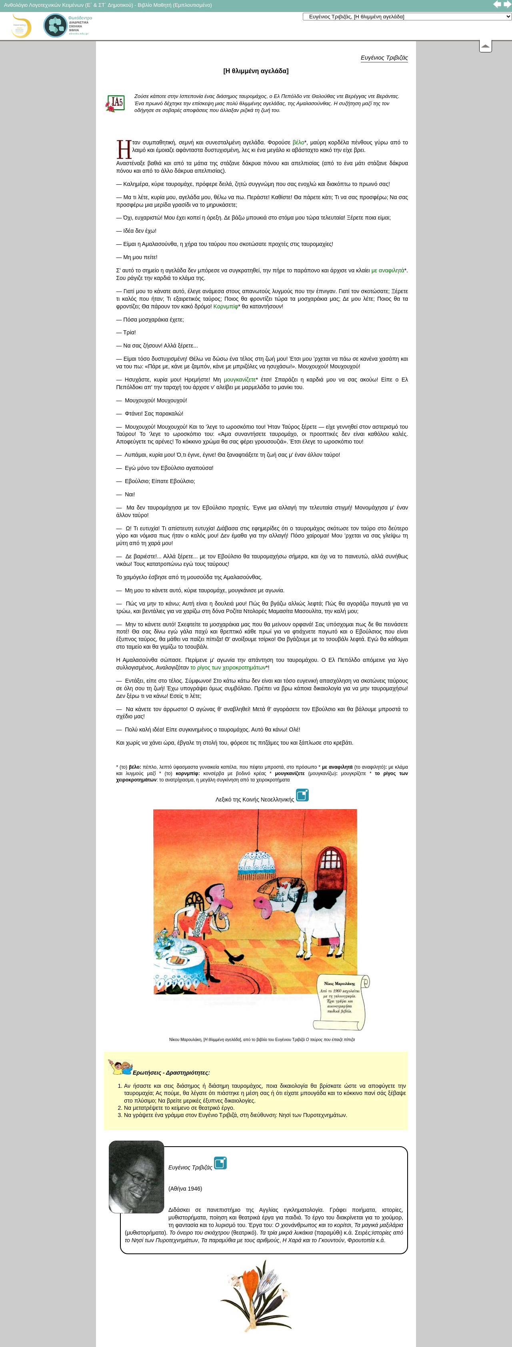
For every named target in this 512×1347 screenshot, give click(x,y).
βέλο (298, 142)
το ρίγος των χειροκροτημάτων (228, 667)
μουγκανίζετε (240, 379)
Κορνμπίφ (226, 306)
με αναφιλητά (388, 270)
